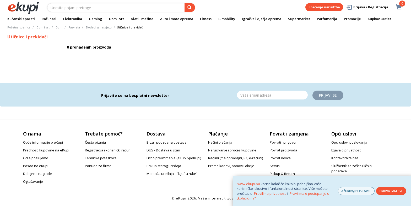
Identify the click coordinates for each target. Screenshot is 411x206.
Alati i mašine (142, 18)
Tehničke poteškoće (101, 158)
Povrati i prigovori (284, 142)
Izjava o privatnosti (346, 150)
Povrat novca (280, 158)
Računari (49, 18)
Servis (275, 165)
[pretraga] (190, 7)
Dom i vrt (116, 18)
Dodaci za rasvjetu (99, 27)
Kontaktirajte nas (345, 158)
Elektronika (72, 18)
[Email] (272, 95)
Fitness (206, 18)
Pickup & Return (282, 173)
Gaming (95, 18)
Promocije (352, 18)
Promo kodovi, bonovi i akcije (231, 165)
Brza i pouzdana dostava (167, 142)
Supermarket (299, 18)
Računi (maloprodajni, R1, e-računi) (235, 158)
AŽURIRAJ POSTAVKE (356, 191)
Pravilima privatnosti (270, 193)
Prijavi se (328, 95)
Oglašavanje (33, 181)
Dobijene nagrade (37, 173)
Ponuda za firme (98, 165)
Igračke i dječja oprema (261, 18)
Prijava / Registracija (367, 7)
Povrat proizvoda (283, 150)
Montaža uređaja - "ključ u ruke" (172, 173)
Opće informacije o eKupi (43, 142)
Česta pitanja (95, 142)
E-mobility (226, 18)
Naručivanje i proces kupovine (232, 150)
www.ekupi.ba (248, 183)
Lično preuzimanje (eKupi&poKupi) (174, 158)
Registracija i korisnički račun (108, 150)
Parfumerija (327, 18)
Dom (59, 27)
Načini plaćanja (220, 142)
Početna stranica (18, 27)
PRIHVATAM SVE (391, 191)
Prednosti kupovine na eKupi (46, 150)
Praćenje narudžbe (324, 7)
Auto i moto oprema (176, 18)
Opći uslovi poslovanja (349, 142)
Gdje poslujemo (35, 158)
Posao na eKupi (35, 165)
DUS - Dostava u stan (163, 150)
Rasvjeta (74, 27)
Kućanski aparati (21, 18)
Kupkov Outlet (379, 18)
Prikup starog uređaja (164, 165)
